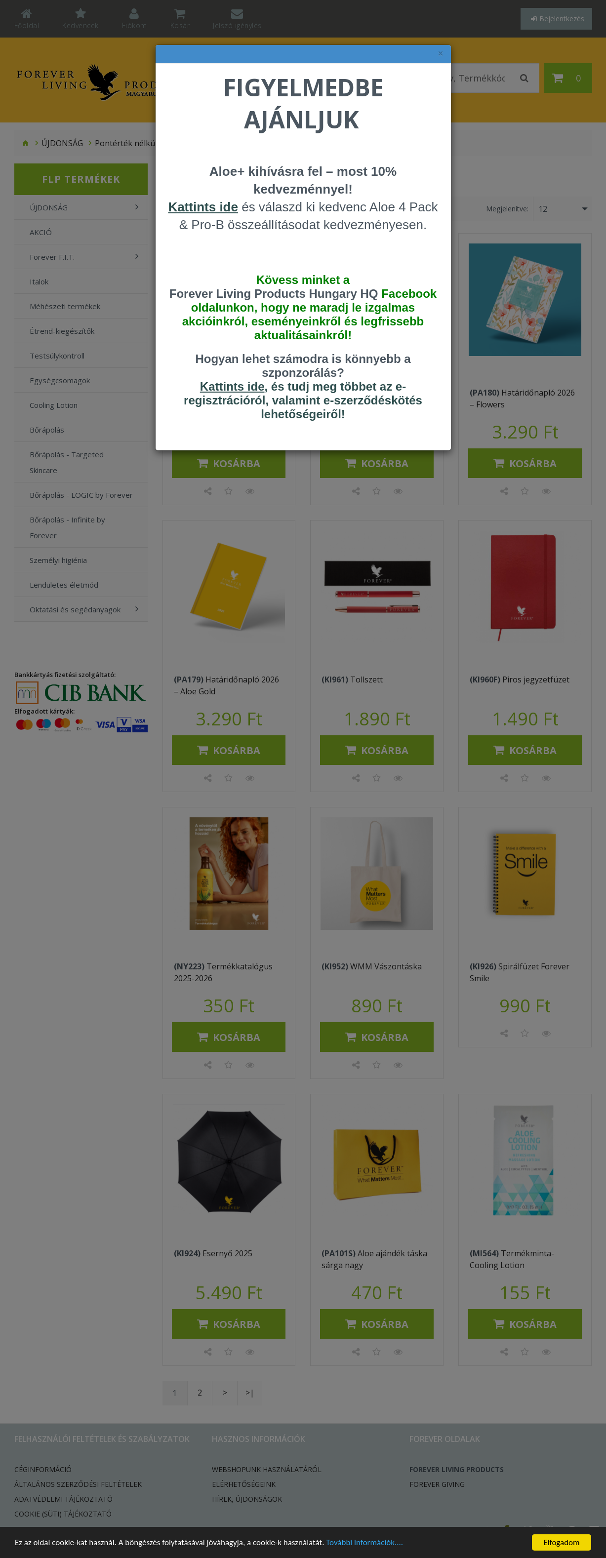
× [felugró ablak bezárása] (441, 53)
